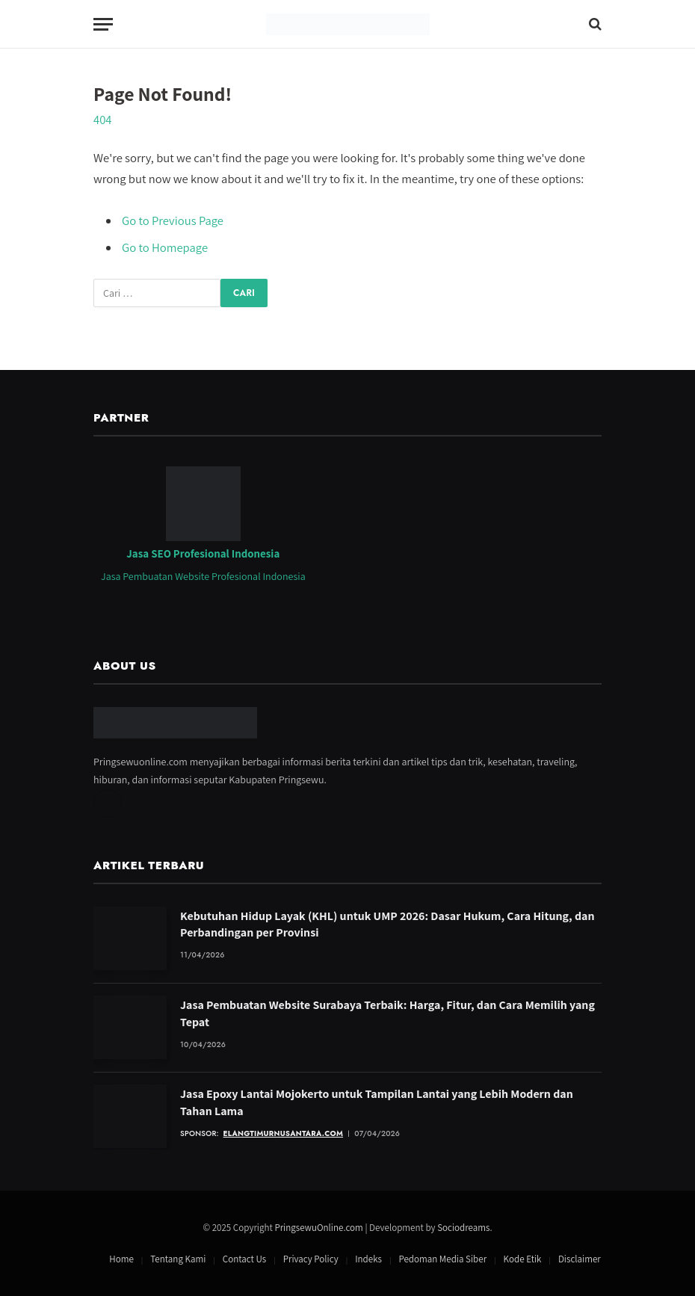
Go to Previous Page (172, 220)
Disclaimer (579, 1259)
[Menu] (103, 24)
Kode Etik (523, 1259)
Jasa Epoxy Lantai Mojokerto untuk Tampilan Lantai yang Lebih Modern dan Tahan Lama (376, 1102)
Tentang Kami (178, 1259)
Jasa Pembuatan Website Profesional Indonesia (203, 576)
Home (121, 1259)
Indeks (368, 1259)
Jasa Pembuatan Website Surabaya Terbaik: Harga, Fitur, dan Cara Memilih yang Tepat (387, 1013)
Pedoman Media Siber (442, 1259)
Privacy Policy (311, 1259)
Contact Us (244, 1259)
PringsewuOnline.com (318, 1227)
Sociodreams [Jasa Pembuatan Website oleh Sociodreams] (463, 1227)
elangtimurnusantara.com (283, 1133)
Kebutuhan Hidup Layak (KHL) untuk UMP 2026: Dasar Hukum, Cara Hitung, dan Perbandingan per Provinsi (387, 924)
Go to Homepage (165, 247)
